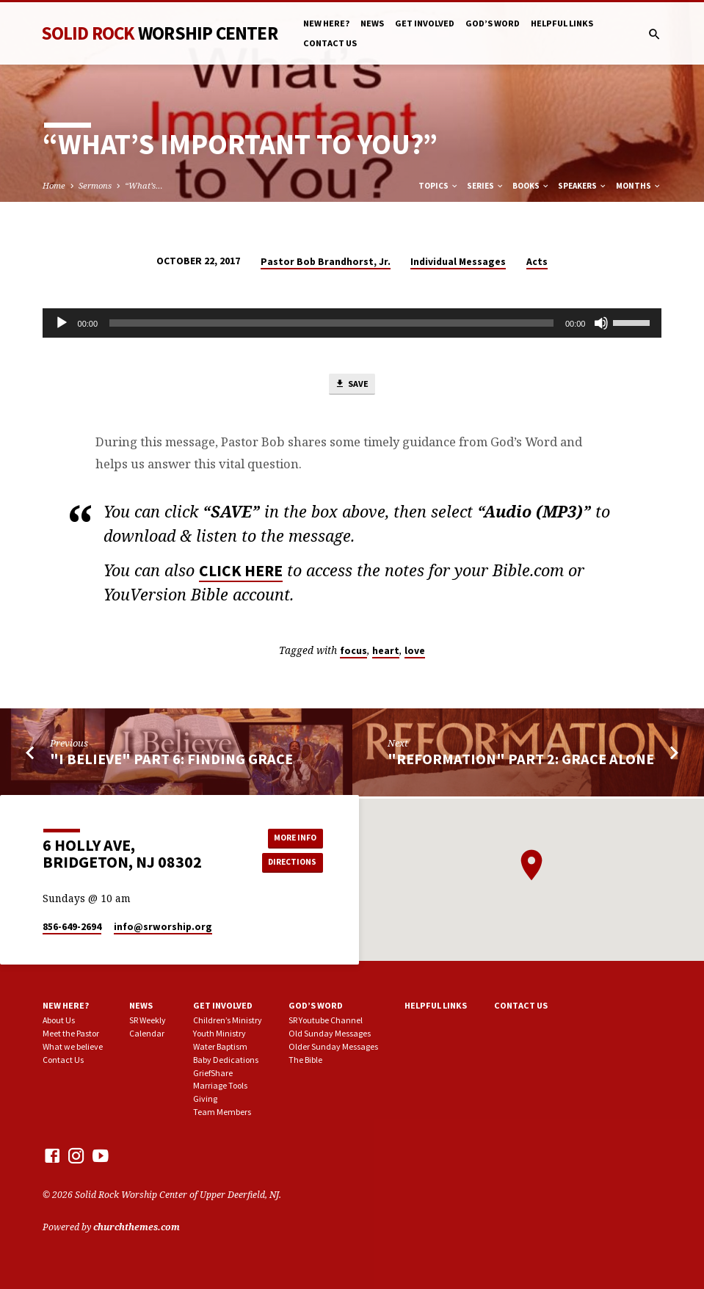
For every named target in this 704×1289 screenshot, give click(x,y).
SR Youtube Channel (326, 1019)
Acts (537, 261)
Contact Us (330, 42)
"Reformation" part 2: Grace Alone (521, 761)
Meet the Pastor (71, 1033)
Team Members (222, 1111)
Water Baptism (220, 1046)
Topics (438, 186)
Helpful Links (562, 23)
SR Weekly (147, 1019)
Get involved (424, 23)
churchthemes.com (136, 1227)
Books (531, 186)
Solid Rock (159, 33)
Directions (290, 862)
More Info (290, 837)
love (414, 653)
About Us (59, 1019)
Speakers (582, 186)
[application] (352, 323)
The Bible (305, 1059)
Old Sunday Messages (330, 1033)
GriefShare (213, 1072)
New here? (326, 23)
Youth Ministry (219, 1033)
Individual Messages (458, 261)
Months (638, 186)
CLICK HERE (241, 573)
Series (485, 186)
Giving (205, 1098)
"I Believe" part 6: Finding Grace (171, 761)
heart (385, 653)
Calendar (146, 1033)
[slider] (331, 323)
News (372, 23)
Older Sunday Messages (333, 1046)
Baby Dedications (225, 1059)
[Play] (61, 323)
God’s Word (492, 23)
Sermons (95, 185)
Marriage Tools (220, 1085)
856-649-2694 (72, 927)
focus (353, 653)
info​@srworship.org (163, 927)
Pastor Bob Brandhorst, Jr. (326, 261)
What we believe (73, 1046)
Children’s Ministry (227, 1019)
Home (54, 185)
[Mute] (601, 323)
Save (351, 386)
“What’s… (144, 185)
